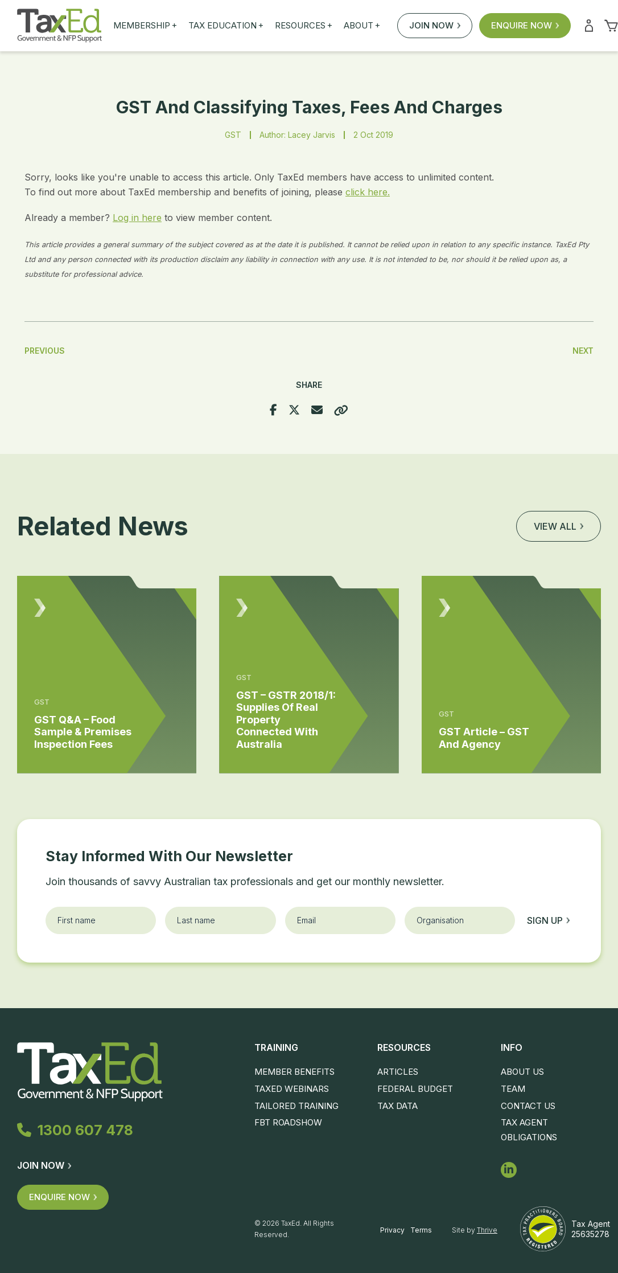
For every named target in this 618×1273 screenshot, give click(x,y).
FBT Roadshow (288, 1122)
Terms (421, 1230)
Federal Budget (415, 1088)
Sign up (548, 920)
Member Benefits (294, 1071)
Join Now (434, 25)
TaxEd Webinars (291, 1088)
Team (513, 1088)
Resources (303, 25)
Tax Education (225, 25)
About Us (522, 1071)
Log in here (137, 217)
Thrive (487, 1230)
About (362, 25)
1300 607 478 (75, 1130)
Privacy (392, 1230)
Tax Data (397, 1105)
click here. (367, 192)
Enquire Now (525, 25)
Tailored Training (296, 1105)
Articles (397, 1071)
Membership (145, 25)
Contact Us (528, 1105)
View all (558, 526)
